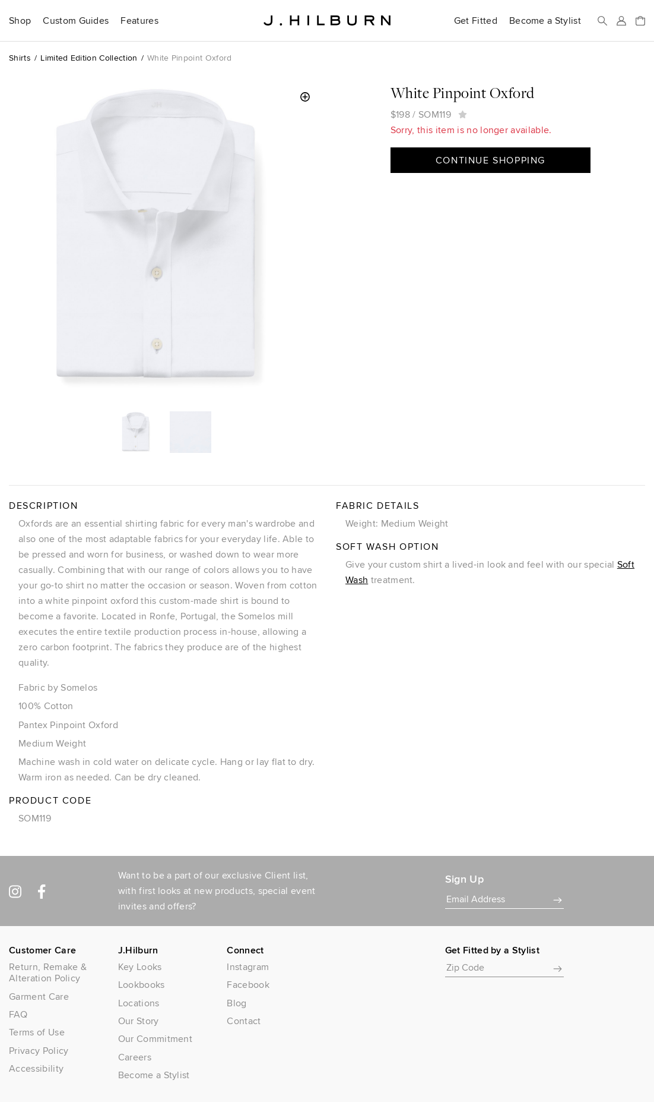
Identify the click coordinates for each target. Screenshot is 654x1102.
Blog (236, 1003)
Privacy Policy (38, 1050)
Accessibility (36, 1068)
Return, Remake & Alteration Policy (48, 972)
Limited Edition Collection (88, 58)
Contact (244, 1021)
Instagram (248, 966)
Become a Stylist (545, 21)
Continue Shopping (490, 160)
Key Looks (140, 966)
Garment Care (39, 996)
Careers (134, 1057)
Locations (139, 1003)
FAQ (18, 1014)
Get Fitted (475, 21)
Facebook (248, 984)
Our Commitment (155, 1038)
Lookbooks (141, 984)
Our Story (138, 1021)
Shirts (20, 58)
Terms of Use (37, 1032)
